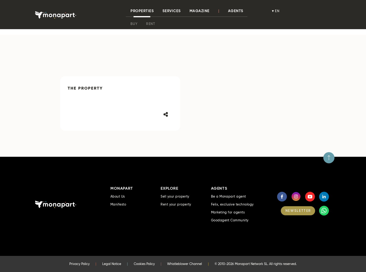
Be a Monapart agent (228, 196)
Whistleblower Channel (184, 264)
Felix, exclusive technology (232, 204)
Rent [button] (150, 24)
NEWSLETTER (298, 211)
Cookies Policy (144, 264)
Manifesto (118, 204)
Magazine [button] (200, 11)
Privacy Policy (79, 264)
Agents (235, 11)
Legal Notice (111, 264)
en (277, 11)
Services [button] (171, 11)
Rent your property (176, 204)
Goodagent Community (230, 220)
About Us (117, 196)
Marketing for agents (228, 212)
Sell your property (175, 196)
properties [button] (142, 11)
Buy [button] (134, 24)
